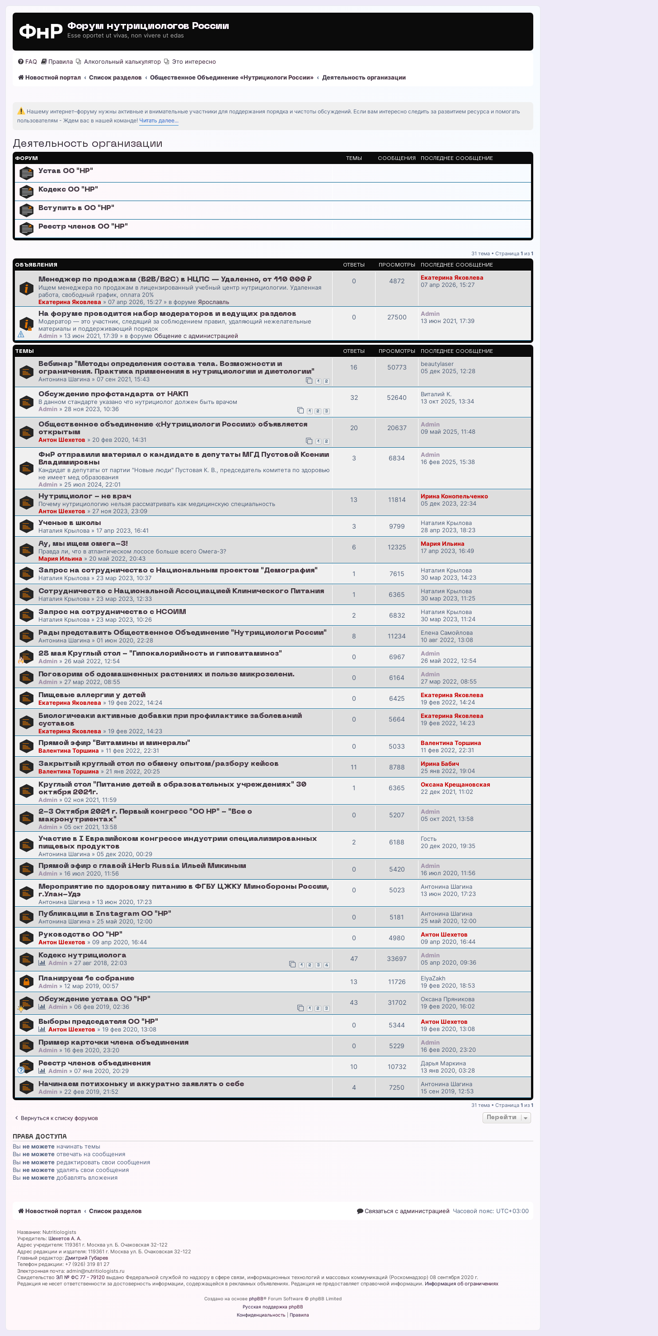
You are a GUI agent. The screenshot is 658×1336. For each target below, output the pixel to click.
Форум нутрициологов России (148, 26)
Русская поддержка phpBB (273, 1306)
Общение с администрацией (196, 335)
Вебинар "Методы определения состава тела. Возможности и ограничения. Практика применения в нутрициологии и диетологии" (176, 368)
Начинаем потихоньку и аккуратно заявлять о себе (141, 1084)
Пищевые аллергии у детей (92, 695)
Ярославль (213, 301)
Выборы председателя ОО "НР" (98, 1022)
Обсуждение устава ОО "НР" (94, 999)
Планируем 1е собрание (86, 978)
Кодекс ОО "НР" (68, 189)
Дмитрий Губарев (86, 1258)
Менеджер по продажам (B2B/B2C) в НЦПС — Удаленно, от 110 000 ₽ (174, 279)
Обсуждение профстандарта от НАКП (113, 394)
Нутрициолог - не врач (84, 496)
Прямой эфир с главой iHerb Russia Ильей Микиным (142, 866)
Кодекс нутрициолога (82, 955)
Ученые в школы (69, 523)
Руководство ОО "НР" (80, 934)
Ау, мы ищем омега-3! (83, 544)
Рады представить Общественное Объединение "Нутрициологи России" (182, 633)
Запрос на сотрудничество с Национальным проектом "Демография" (178, 570)
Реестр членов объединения (94, 1063)
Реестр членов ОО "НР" (83, 226)
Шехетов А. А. (64, 1238)
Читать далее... (159, 120)
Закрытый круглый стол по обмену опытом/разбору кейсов (158, 764)
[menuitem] (27, 61)
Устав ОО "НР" (65, 171)
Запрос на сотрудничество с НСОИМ (112, 612)
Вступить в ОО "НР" (76, 208)
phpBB (256, 1298)
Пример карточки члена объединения (113, 1042)
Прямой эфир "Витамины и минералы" (114, 743)
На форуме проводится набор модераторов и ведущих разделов (167, 314)
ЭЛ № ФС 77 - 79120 (80, 1277)
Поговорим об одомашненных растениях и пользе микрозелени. (166, 674)
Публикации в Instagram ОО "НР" (104, 914)
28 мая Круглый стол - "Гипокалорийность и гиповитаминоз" (160, 653)
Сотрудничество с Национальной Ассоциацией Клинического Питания (181, 591)
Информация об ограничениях (461, 1283)
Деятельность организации (87, 144)
